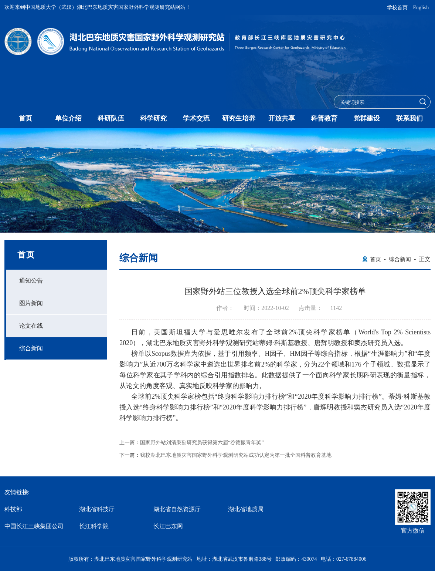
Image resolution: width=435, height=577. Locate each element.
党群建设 (366, 118)
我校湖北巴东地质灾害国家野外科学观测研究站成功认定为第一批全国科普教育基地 (236, 455)
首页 (25, 118)
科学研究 (153, 118)
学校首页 (397, 7)
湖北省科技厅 (97, 509)
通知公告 (31, 280)
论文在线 (31, 326)
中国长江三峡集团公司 (34, 526)
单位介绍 (68, 118)
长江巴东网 (168, 526)
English (421, 7)
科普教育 (324, 118)
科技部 (13, 509)
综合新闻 (31, 348)
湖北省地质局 (246, 509)
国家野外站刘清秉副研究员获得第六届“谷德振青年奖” (202, 442)
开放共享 (281, 118)
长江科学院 (94, 526)
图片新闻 (31, 303)
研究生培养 (238, 118)
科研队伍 (111, 118)
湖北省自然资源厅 (177, 509)
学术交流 (196, 118)
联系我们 (409, 118)
